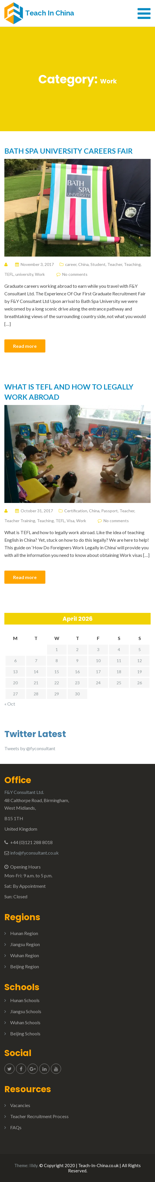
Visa (70, 520)
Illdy (33, 1165)
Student (98, 264)
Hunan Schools (25, 1000)
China (83, 264)
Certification (75, 510)
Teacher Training (19, 520)
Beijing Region (24, 966)
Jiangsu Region (25, 944)
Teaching (132, 264)
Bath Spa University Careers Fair (68, 150)
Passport (109, 510)
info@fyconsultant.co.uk (34, 852)
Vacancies (20, 1105)
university (24, 274)
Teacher (114, 264)
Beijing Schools (25, 1033)
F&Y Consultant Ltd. (24, 792)
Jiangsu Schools (25, 1011)
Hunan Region (24, 933)
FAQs (16, 1127)
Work (40, 274)
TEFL (9, 274)
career (70, 264)
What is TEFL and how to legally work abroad (68, 391)
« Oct (9, 703)
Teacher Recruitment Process (39, 1116)
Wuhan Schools (25, 1022)
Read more (25, 346)
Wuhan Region (24, 955)
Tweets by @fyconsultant (29, 748)
